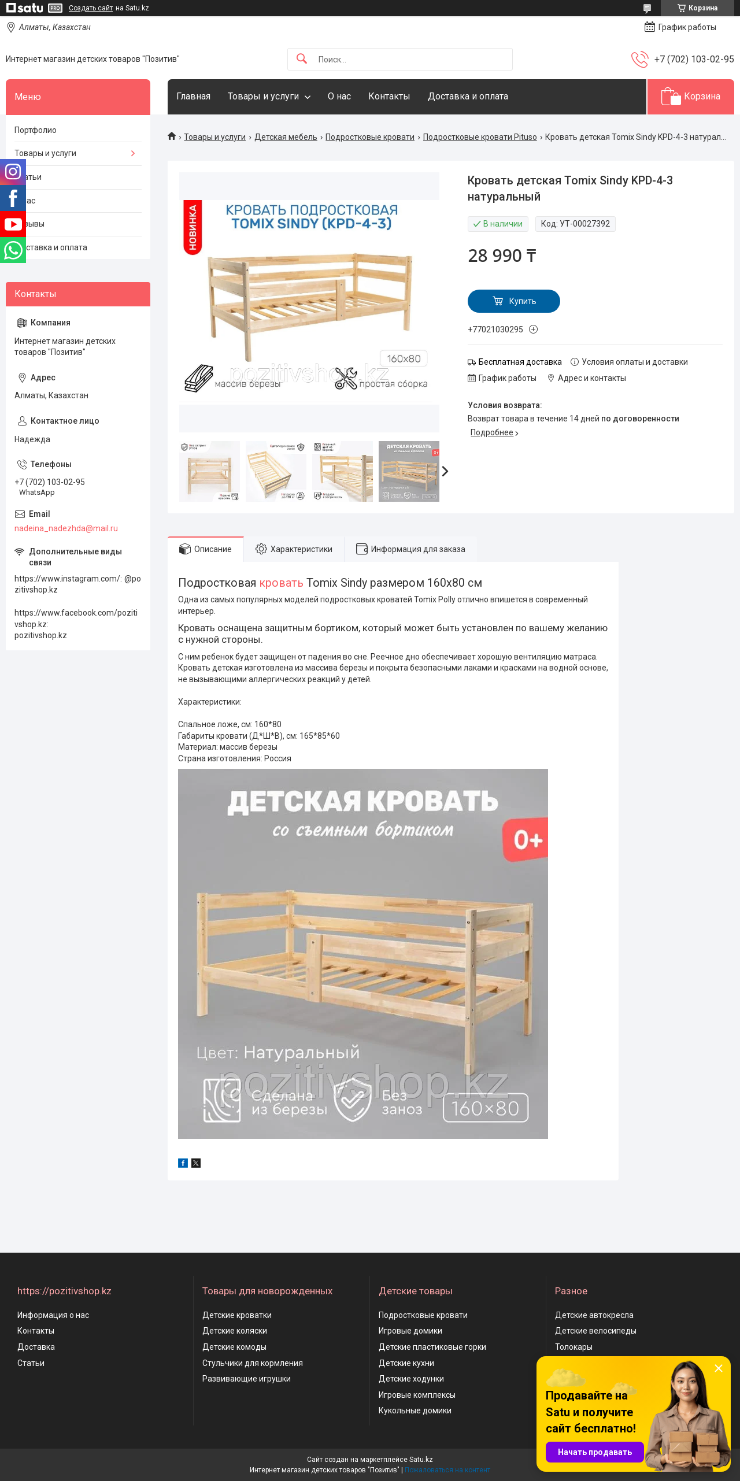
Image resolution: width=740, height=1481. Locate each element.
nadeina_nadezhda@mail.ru (66, 528)
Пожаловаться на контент (447, 1470)
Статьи (28, 177)
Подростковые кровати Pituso (480, 137)
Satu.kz (421, 1460)
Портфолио (35, 130)
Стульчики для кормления (252, 1363)
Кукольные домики (415, 1410)
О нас (339, 96)
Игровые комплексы (417, 1394)
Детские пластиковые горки (432, 1347)
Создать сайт (91, 8)
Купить (522, 301)
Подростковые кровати (370, 137)
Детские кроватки (237, 1315)
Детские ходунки (411, 1378)
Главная (193, 96)
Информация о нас (53, 1315)
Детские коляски (234, 1330)
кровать (282, 583)
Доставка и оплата (468, 96)
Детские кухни (406, 1363)
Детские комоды (234, 1347)
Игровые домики (410, 1330)
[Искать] (302, 59)
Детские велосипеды (596, 1330)
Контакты (389, 96)
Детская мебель (285, 137)
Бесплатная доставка (520, 361)
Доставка (36, 1347)
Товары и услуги (263, 96)
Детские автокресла (594, 1315)
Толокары (574, 1347)
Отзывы (29, 223)
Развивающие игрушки (246, 1378)
